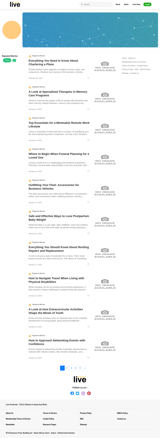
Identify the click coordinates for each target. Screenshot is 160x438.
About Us (9, 413)
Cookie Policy (48, 419)
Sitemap (83, 424)
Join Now (136, 4)
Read (118, 4)
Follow (7, 60)
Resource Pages (49, 424)
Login (147, 4)
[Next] (84, 368)
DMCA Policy (122, 413)
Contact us (121, 419)
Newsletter (10, 424)
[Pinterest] (88, 393)
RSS (81, 419)
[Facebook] (71, 393)
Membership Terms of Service (18, 419)
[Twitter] (77, 393)
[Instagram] (83, 393)
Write (126, 4)
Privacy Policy (86, 413)
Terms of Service (50, 413)
